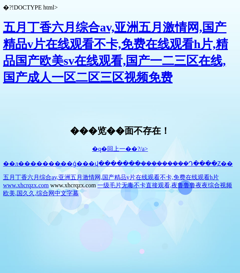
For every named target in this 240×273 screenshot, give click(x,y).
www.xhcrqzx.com (26, 185)
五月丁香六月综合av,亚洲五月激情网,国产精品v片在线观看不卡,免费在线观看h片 (111, 177)
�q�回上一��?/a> (120, 149)
